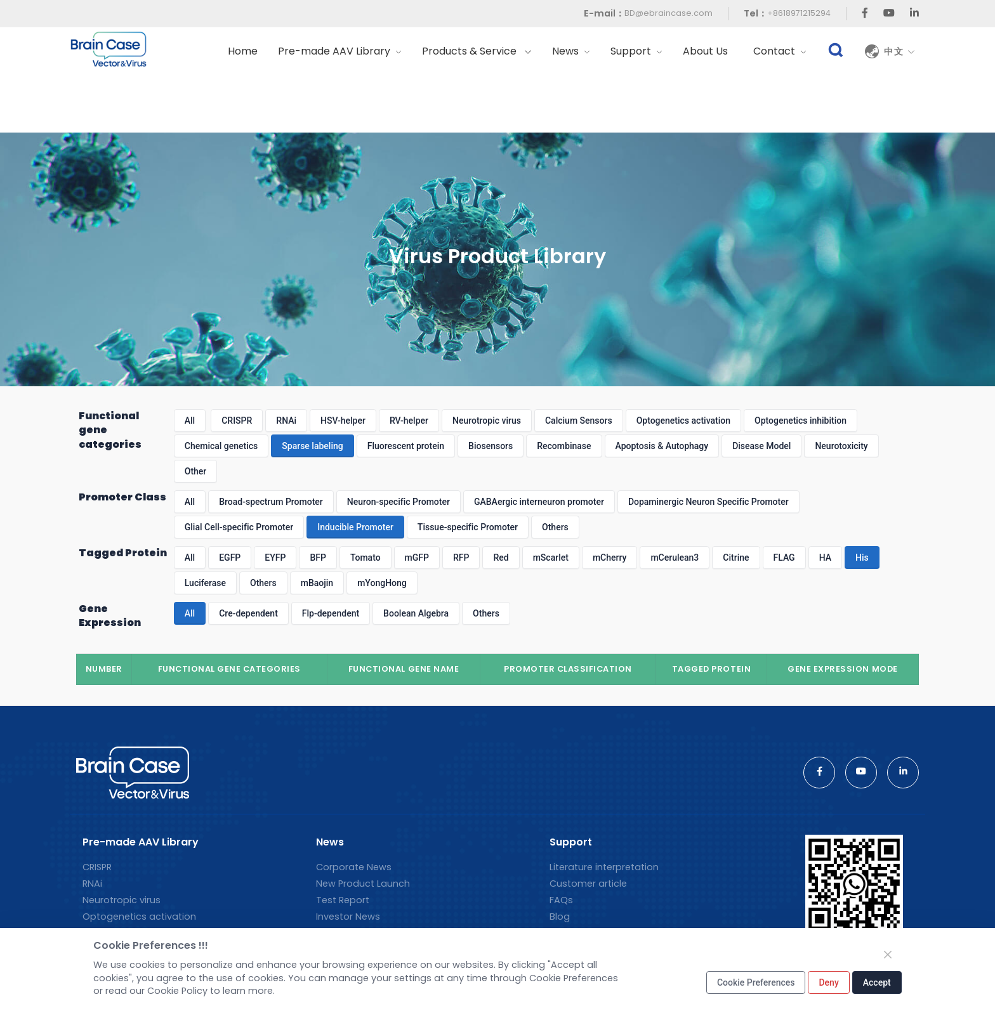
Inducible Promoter (355, 527)
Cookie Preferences (756, 982)
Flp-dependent (330, 613)
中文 (900, 51)
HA (825, 557)
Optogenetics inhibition (800, 420)
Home (243, 51)
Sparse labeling (312, 446)
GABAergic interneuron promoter (539, 502)
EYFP (275, 557)
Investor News (348, 916)
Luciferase (205, 583)
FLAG (784, 557)
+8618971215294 (799, 13)
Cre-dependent (248, 613)
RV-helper (409, 420)
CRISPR (236, 420)
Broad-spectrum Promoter (271, 502)
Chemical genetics (221, 446)
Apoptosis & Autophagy (662, 446)
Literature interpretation (604, 867)
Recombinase (564, 446)
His (862, 557)
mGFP (417, 557)
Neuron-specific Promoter (398, 502)
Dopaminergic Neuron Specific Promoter (708, 502)
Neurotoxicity (841, 446)
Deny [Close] (828, 982)
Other (196, 471)
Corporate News (354, 867)
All (190, 420)
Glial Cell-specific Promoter (239, 527)
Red (500, 557)
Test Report (342, 900)
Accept (877, 982)
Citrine (736, 557)
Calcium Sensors (578, 420)
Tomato (365, 557)
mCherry (610, 557)
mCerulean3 (674, 557)
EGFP (230, 557)
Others (555, 527)
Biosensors (490, 446)
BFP (318, 557)
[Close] (888, 954)
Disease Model (761, 446)
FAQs (561, 900)
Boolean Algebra (416, 613)
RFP (461, 557)
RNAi (286, 420)
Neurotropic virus (486, 420)
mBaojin (317, 583)
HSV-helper (343, 420)
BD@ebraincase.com (668, 13)
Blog (560, 916)
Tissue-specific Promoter (468, 527)
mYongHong (382, 583)
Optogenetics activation (683, 420)
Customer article (588, 883)
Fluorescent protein (405, 446)
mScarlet (551, 557)
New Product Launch (363, 883)
